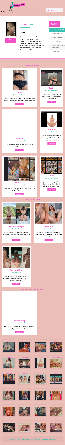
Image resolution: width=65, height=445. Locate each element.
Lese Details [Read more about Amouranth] (49, 240)
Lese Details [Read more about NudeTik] (19, 194)
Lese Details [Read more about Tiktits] (19, 104)
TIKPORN (32, 24)
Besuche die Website (19, 95)
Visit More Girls (16, 228)
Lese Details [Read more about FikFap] (19, 150)
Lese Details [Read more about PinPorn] (51, 143)
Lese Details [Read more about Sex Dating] (19, 332)
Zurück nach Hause (54, 24)
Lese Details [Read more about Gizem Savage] (16, 240)
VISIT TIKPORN (10, 40)
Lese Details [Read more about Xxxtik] (51, 101)
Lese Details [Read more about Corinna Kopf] (16, 283)
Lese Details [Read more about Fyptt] (51, 189)
